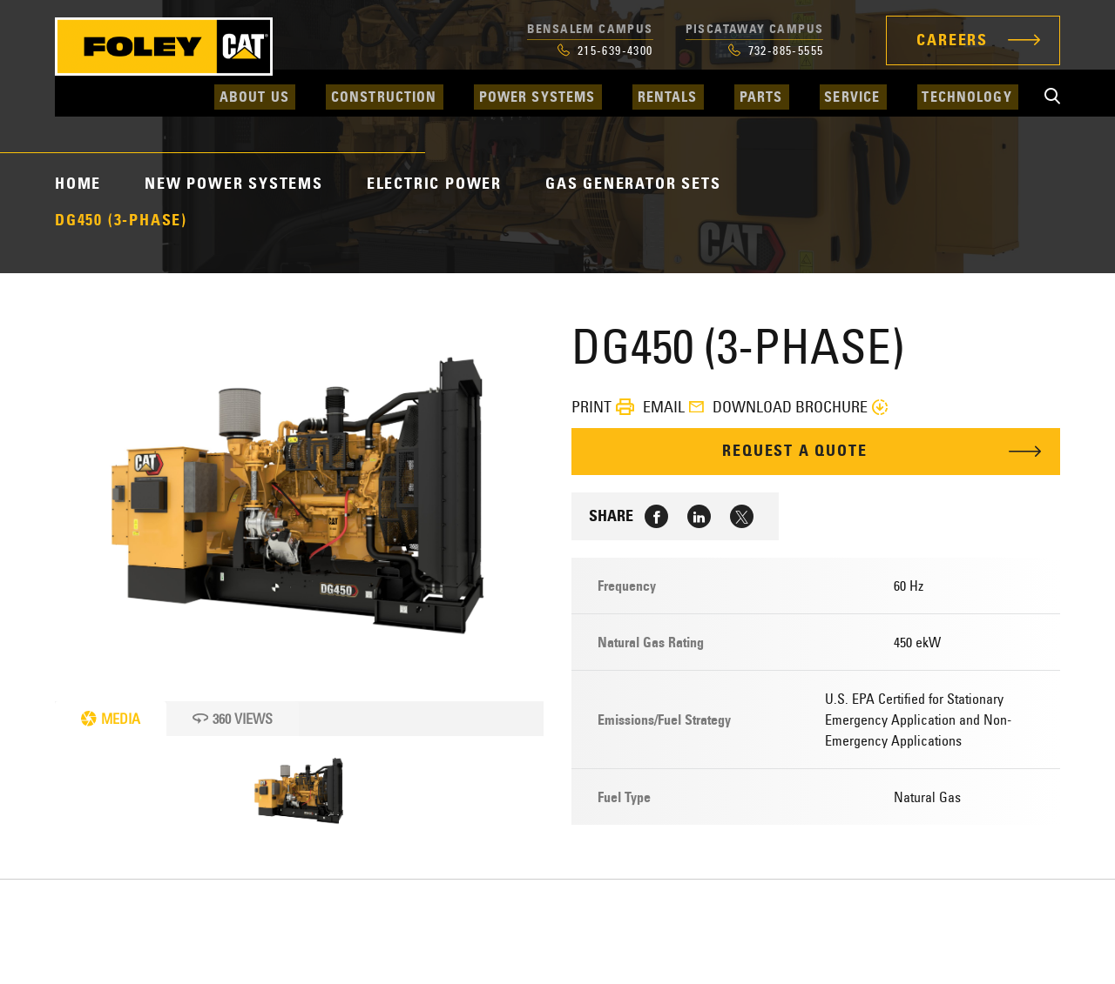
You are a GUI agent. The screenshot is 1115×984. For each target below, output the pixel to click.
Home (78, 183)
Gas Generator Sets (632, 183)
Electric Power (434, 183)
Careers (952, 40)
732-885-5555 (775, 50)
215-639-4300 (605, 50)
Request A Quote (795, 451)
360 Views (233, 718)
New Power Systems (234, 183)
